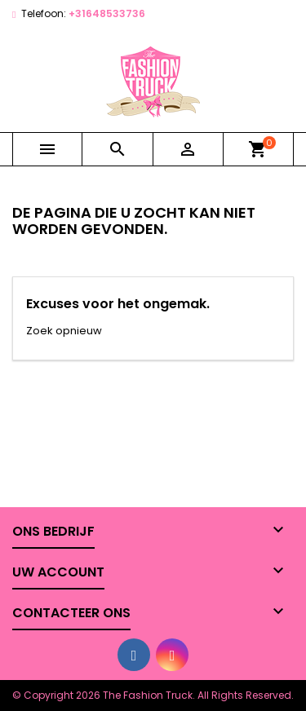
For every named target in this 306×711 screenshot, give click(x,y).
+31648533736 (107, 13)
